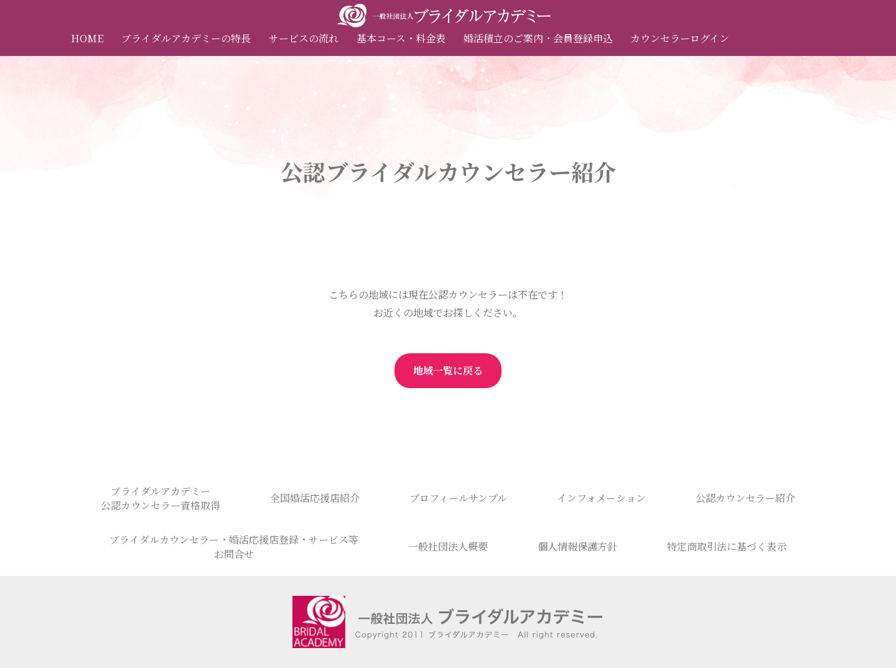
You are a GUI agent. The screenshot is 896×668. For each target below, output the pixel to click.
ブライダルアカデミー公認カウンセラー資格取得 (160, 498)
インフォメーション (601, 498)
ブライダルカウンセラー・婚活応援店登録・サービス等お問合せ (234, 546)
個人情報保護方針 (577, 546)
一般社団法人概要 (448, 546)
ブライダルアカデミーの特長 (186, 38)
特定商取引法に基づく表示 (726, 546)
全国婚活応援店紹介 (315, 498)
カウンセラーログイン (679, 38)
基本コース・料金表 (401, 38)
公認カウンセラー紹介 (745, 498)
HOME (87, 38)
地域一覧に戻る (448, 370)
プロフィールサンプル (458, 498)
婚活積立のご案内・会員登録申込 (538, 38)
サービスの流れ (303, 38)
